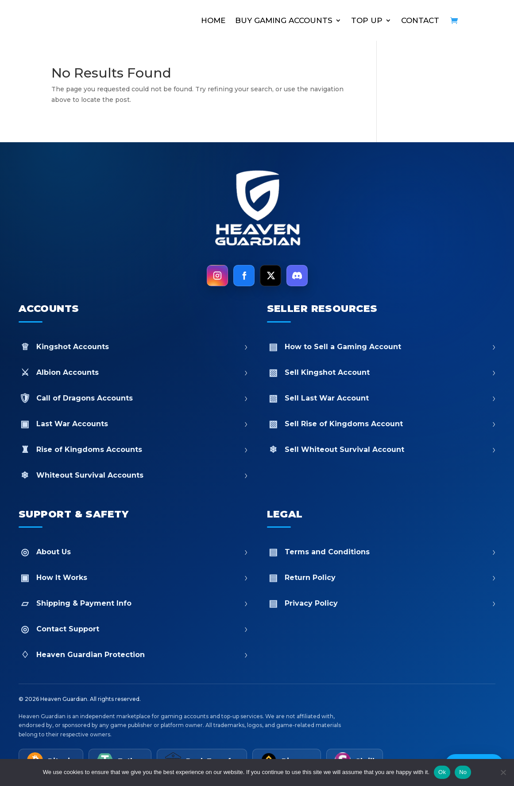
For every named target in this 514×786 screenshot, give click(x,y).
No (463, 772)
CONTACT (420, 20)
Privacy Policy (381, 603)
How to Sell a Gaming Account (381, 346)
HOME (213, 20)
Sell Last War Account (381, 398)
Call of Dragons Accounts (133, 398)
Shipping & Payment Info (133, 603)
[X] (270, 275)
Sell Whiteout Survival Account (381, 449)
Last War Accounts (133, 424)
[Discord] (297, 275)
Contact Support (133, 629)
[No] (503, 772)
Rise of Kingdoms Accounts (133, 449)
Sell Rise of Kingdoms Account (381, 424)
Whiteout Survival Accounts (133, 475)
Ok (442, 772)
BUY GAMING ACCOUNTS (283, 20)
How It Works (133, 577)
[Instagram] (217, 275)
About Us (133, 552)
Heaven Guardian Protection (133, 654)
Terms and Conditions (381, 552)
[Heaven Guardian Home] (257, 209)
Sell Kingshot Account (381, 372)
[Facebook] (244, 275)
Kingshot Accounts (133, 346)
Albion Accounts (133, 372)
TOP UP (367, 20)
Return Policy (381, 577)
